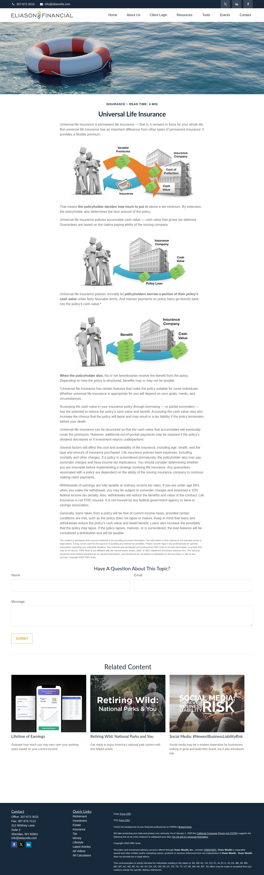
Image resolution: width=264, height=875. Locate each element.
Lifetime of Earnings (28, 736)
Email (138, 575)
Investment (80, 820)
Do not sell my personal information (190, 837)
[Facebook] (248, 4)
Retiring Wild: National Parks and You (121, 736)
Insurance (79, 829)
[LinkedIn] (236, 4)
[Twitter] (225, 4)
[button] (113, 15)
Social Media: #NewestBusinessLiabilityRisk (206, 736)
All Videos (79, 851)
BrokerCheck (185, 827)
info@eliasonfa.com (55, 4)
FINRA (207, 850)
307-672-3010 (22, 4)
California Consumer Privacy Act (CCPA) (217, 833)
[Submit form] (22, 639)
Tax (75, 833)
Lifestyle (78, 842)
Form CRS (125, 814)
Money (77, 838)
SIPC (214, 850)
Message (18, 601)
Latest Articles (82, 846)
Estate (77, 825)
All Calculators (82, 855)
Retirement (80, 816)
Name (15, 575)
